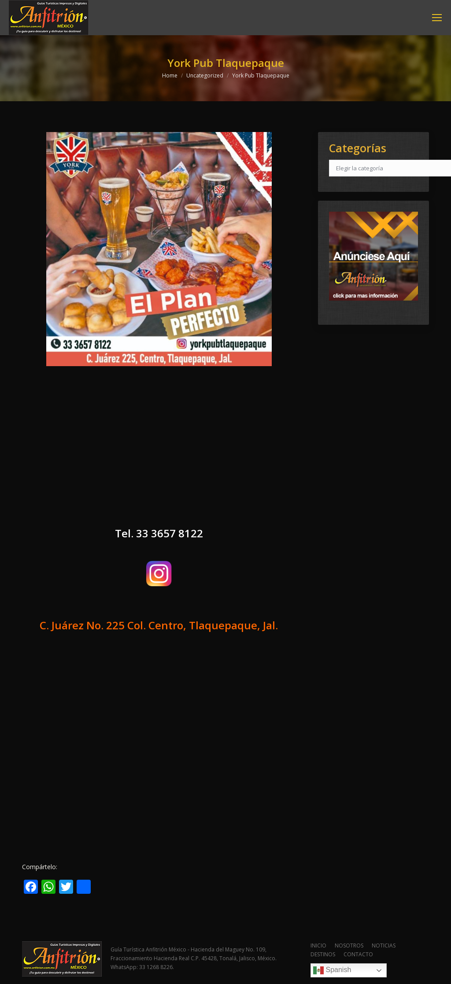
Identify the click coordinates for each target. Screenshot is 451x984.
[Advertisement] (159, 454)
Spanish (332, 970)
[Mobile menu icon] (437, 17)
